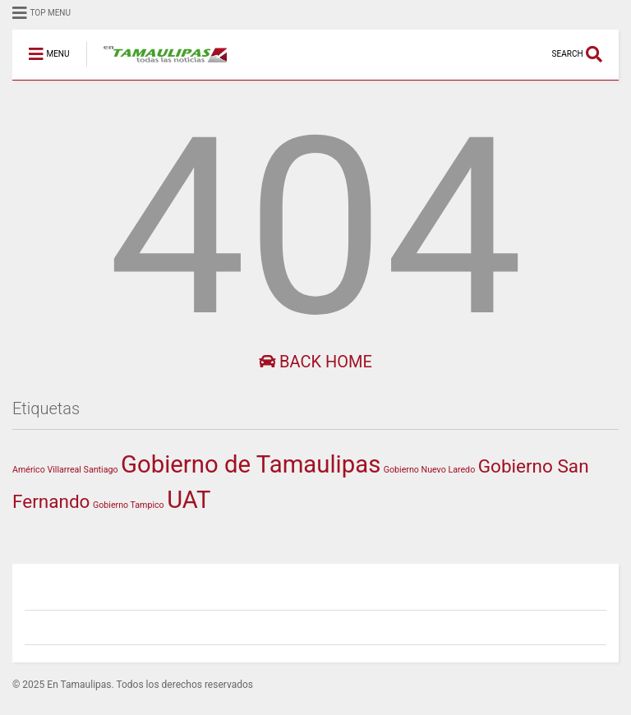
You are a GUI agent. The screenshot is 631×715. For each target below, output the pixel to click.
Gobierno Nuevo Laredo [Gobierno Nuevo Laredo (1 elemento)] (429, 469)
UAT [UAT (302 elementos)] (188, 500)
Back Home (315, 361)
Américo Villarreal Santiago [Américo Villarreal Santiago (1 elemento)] (65, 469)
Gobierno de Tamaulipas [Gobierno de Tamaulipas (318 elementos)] (250, 464)
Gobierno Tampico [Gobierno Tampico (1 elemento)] (128, 505)
